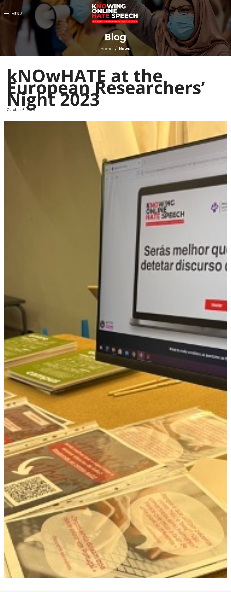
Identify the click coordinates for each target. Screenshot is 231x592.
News (124, 48)
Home (107, 48)
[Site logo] (115, 13)
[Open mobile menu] (12, 13)
